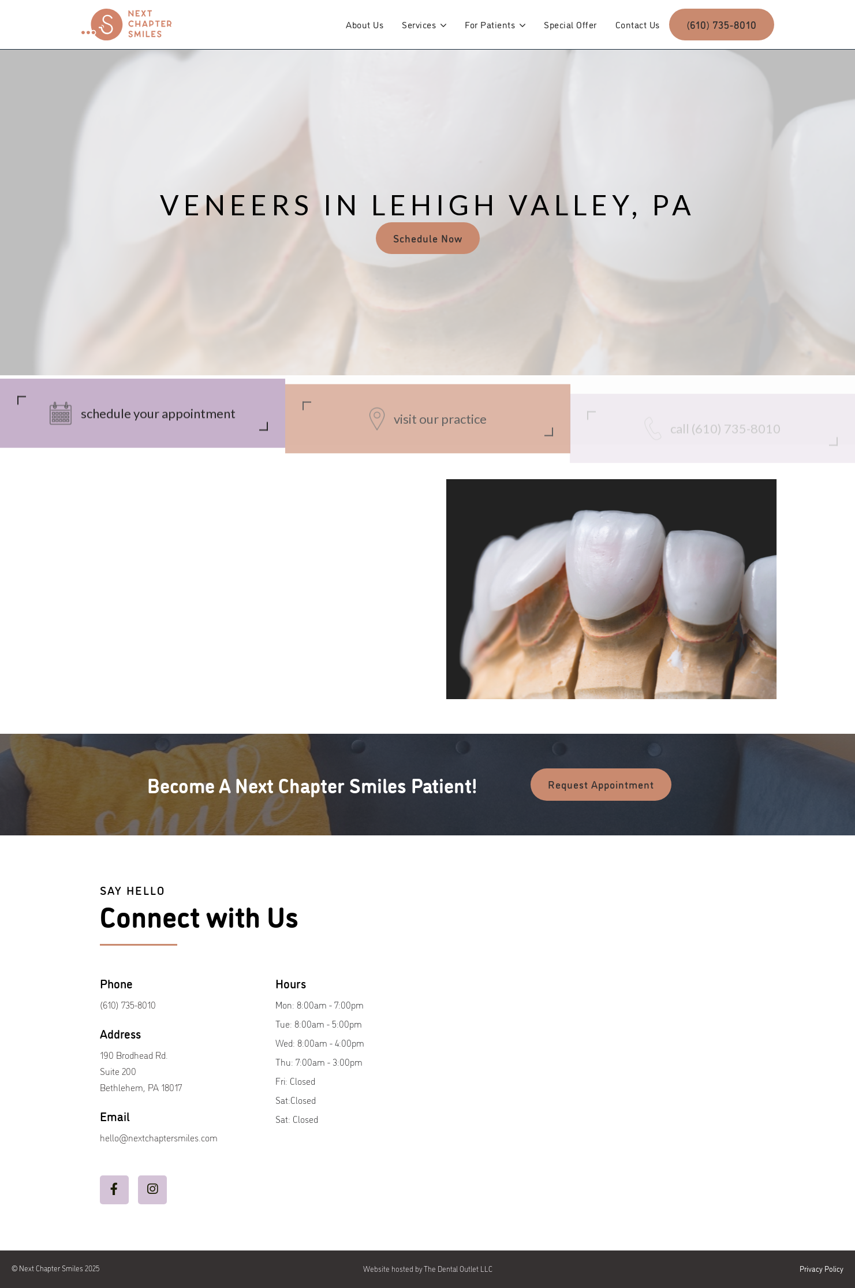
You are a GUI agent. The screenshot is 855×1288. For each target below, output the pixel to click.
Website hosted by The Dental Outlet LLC (427, 1269)
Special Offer (570, 24)
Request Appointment (601, 784)
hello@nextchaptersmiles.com (159, 1137)
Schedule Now (427, 238)
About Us (364, 24)
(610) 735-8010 (721, 24)
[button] (424, 24)
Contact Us (637, 24)
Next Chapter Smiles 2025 (59, 1268)
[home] (126, 24)
